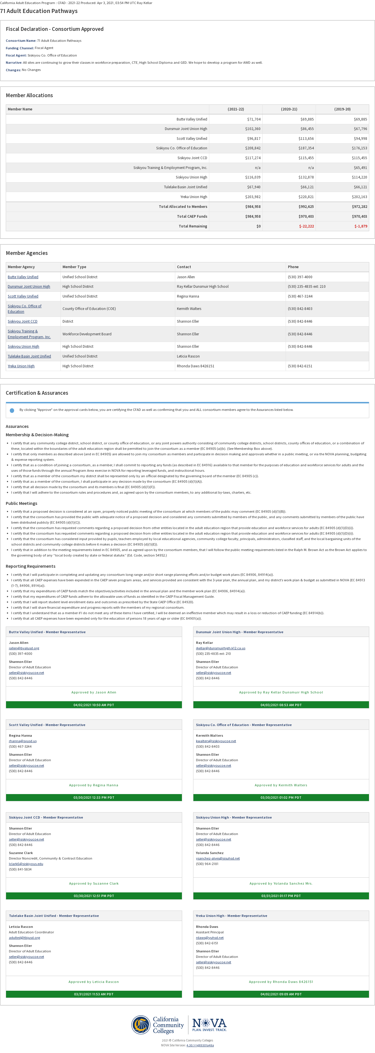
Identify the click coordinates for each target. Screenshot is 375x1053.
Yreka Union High (21, 366)
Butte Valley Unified (23, 276)
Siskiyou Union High (23, 346)
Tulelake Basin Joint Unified (29, 356)
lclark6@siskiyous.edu (26, 864)
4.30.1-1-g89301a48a (200, 1045)
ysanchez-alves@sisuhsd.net (218, 858)
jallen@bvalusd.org (24, 648)
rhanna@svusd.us (23, 741)
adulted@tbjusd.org (24, 937)
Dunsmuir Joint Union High (29, 286)
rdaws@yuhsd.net (210, 937)
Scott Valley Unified (23, 296)
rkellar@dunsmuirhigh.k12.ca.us (220, 648)
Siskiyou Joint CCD (22, 321)
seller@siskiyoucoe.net (26, 672)
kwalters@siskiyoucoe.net (216, 741)
